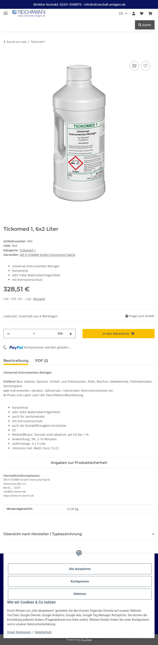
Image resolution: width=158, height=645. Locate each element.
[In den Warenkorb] (6, 55)
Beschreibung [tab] (15, 361)
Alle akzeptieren (80, 569)
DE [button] (121, 13)
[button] (134, 13)
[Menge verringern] (8, 333)
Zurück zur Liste (16, 42)
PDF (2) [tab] (41, 361)
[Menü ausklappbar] (5, 11)
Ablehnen (79, 594)
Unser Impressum (19, 632)
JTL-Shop (86, 639)
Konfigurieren (80, 581)
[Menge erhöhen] (70, 333)
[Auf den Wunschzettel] (145, 65)
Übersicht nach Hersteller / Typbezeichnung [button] (42, 534)
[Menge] (34, 333)
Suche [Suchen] (144, 25)
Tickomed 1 (27, 250)
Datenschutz (43, 632)
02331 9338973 (71, 4)
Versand (39, 299)
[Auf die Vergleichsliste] (134, 65)
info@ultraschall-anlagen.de (104, 4)
